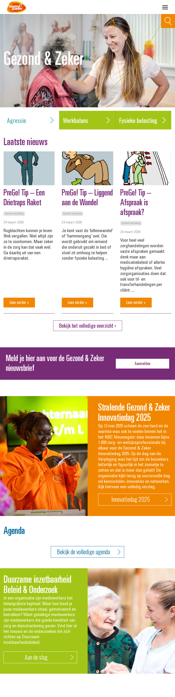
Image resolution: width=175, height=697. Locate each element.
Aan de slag (49, 657)
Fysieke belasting (143, 120)
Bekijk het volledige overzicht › (87, 325)
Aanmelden (142, 363)
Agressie (31, 120)
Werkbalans (87, 120)
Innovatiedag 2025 (139, 499)
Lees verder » (19, 302)
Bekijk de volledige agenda (88, 552)
